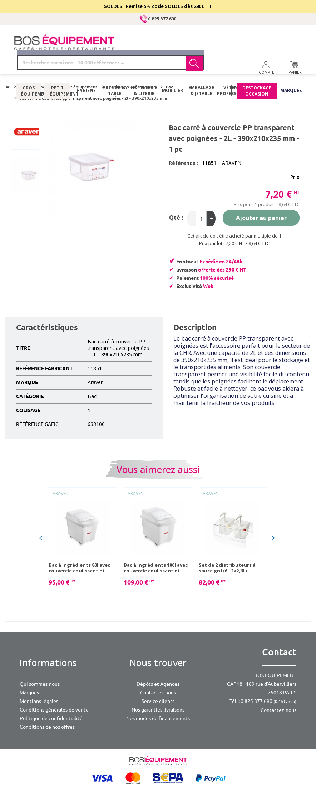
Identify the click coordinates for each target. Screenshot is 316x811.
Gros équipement (28, 70)
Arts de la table (115, 70)
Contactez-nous (158, 692)
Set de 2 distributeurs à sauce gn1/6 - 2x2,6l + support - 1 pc (227, 567)
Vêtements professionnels (232, 70)
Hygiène (86, 70)
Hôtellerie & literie (144, 70)
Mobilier (172, 70)
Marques (291, 70)
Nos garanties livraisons (158, 710)
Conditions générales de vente (54, 710)
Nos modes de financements (158, 718)
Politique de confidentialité (51, 718)
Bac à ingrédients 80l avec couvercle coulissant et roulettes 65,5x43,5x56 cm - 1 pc (82, 567)
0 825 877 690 (158, 18)
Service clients (158, 701)
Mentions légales (39, 701)
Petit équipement (57, 70)
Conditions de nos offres (47, 727)
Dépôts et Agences (158, 684)
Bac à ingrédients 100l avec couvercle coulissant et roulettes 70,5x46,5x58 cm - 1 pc (157, 567)
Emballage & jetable (201, 70)
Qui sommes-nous (40, 684)
